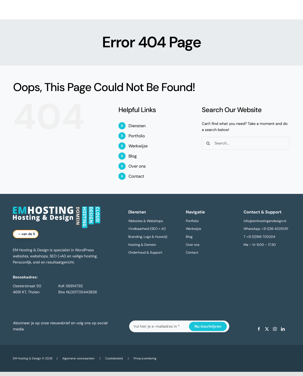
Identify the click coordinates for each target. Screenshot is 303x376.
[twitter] (267, 329)
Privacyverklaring (145, 358)
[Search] (208, 143)
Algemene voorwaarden (78, 358)
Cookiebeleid (114, 358)
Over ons (137, 166)
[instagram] (275, 329)
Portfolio (137, 136)
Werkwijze (138, 146)
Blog (133, 156)
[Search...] (246, 143)
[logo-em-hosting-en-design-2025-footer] (56, 208)
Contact (136, 176)
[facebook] (259, 329)
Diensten (137, 125)
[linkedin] (283, 329)
